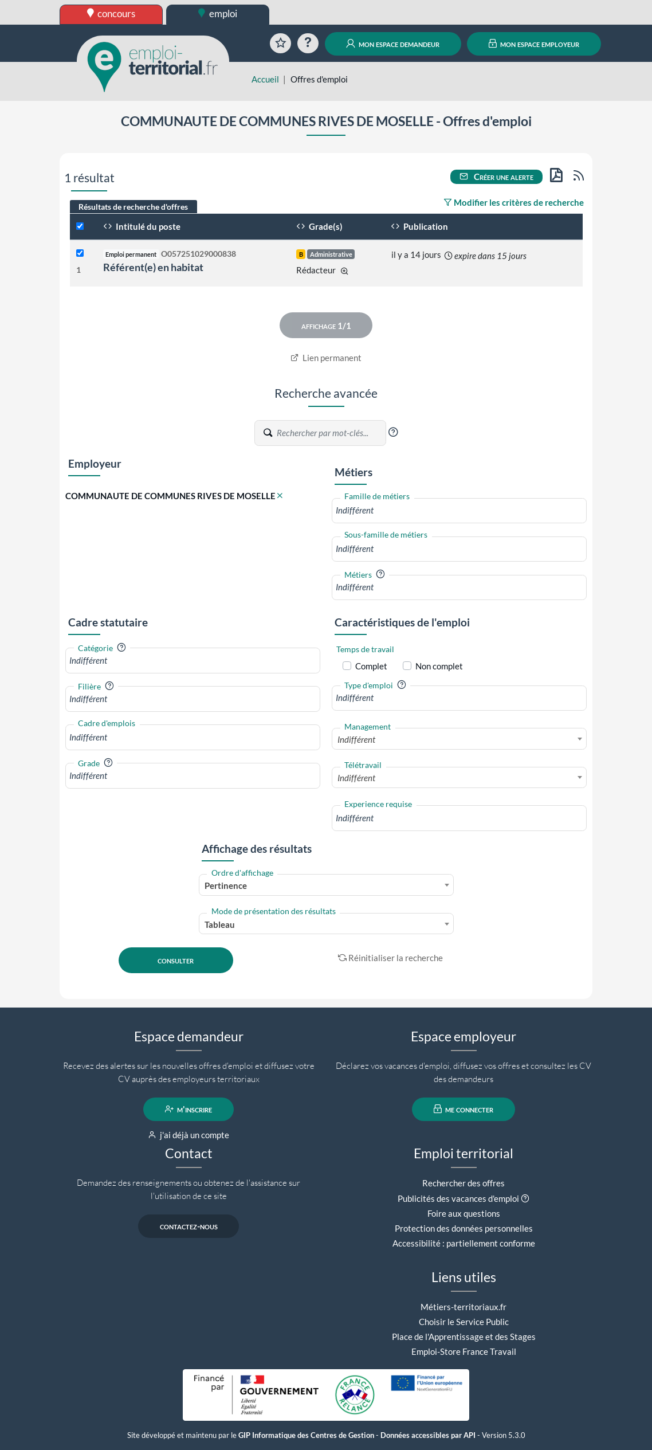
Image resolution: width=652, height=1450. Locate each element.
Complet (371, 666)
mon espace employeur (534, 43)
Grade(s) (319, 226)
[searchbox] (459, 510)
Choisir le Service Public (464, 1321)
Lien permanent (326, 357)
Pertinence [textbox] (226, 885)
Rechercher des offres (463, 1183)
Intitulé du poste (141, 226)
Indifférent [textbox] (356, 739)
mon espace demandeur (392, 43)
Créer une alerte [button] (496, 176)
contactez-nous (189, 1226)
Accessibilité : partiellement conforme (463, 1243)
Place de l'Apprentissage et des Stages (464, 1336)
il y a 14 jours (416, 254)
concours (111, 13)
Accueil (265, 79)
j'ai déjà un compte (189, 1135)
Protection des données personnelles (464, 1228)
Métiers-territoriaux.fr (463, 1307)
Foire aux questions (463, 1213)
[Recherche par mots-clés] (330, 432)
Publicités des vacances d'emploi (458, 1198)
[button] (393, 432)
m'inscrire (189, 1109)
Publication (419, 226)
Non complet (439, 666)
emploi (217, 13)
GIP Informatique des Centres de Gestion (306, 1435)
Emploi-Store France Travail (463, 1351)
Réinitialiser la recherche (390, 958)
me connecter (464, 1109)
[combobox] (459, 510)
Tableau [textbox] (220, 924)
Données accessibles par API (428, 1435)
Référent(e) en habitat (153, 267)
